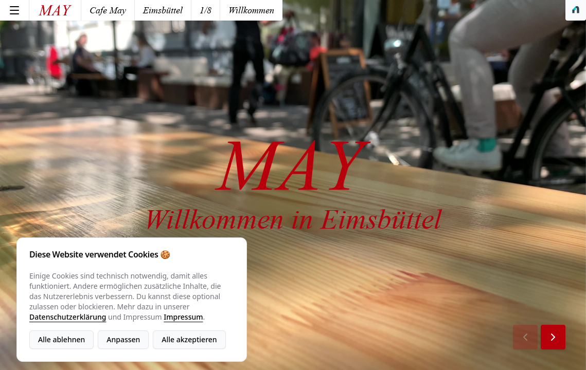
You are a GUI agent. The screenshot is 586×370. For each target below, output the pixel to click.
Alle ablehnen (61, 339)
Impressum (183, 317)
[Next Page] (553, 337)
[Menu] (14, 10)
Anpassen (123, 339)
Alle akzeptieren (189, 339)
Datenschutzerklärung (67, 317)
